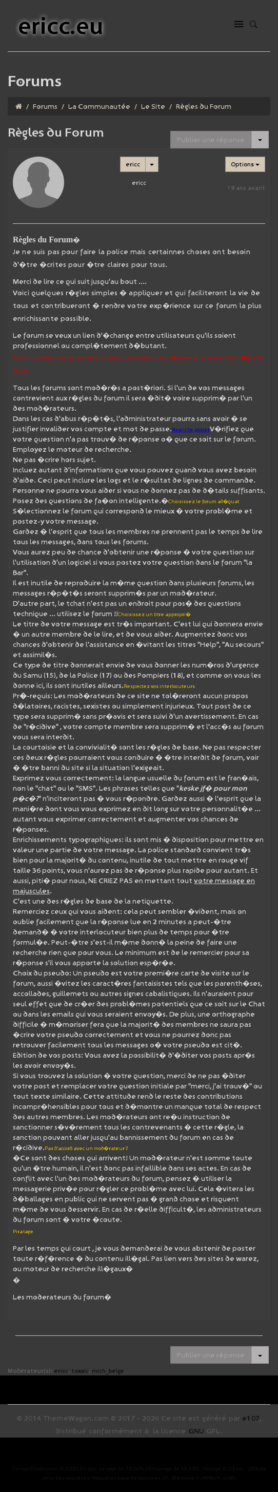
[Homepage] (18, 106)
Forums (45, 106)
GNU (196, 1431)
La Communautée (99, 106)
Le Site (153, 106)
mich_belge (108, 1370)
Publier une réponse (211, 140)
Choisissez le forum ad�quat (203, 501)
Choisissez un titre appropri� (154, 614)
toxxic (80, 1370)
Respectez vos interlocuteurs (159, 686)
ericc (133, 164)
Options (245, 164)
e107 (251, 1418)
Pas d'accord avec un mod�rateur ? (86, 1148)
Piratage (23, 1231)
